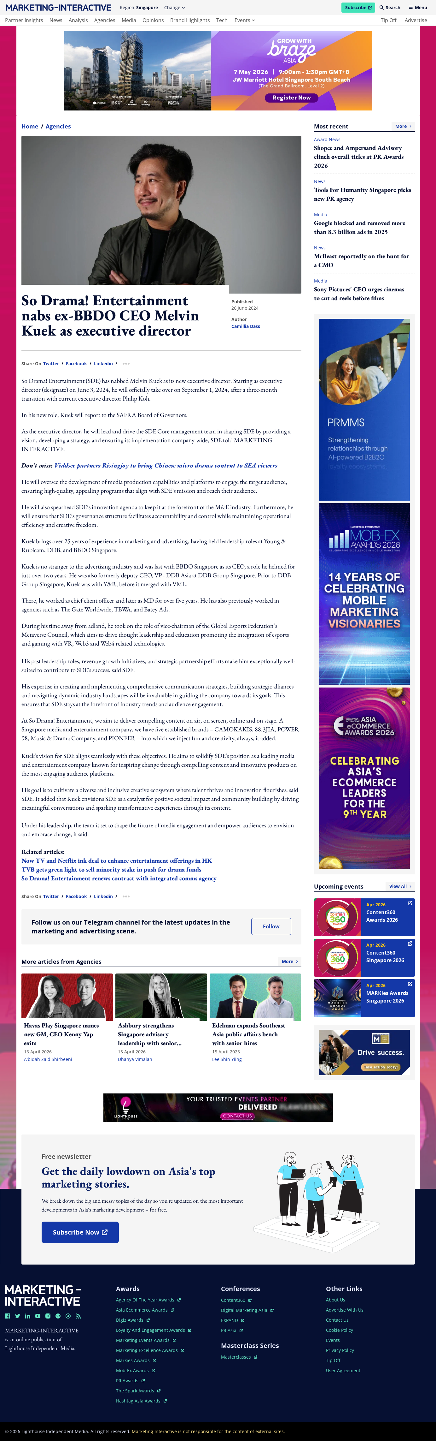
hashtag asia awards (141, 1401)
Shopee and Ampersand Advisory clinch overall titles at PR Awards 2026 (359, 157)
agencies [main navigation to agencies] (104, 20)
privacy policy (340, 1350)
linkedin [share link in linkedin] (103, 363)
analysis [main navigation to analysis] (78, 20)
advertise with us (344, 1310)
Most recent (364, 126)
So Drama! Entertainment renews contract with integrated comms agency (119, 878)
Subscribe (360, 8)
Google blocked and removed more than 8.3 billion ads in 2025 (359, 227)
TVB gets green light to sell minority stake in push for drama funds (111, 869)
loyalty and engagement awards (153, 1330)
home (29, 126)
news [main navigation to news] (55, 20)
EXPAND (232, 1320)
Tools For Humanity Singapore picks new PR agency (362, 194)
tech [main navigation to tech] (222, 20)
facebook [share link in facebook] (76, 363)
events (245, 20)
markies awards (136, 1360)
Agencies (58, 126)
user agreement (343, 1370)
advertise (416, 20)
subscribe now (86, 1234)
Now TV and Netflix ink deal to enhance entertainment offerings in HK (116, 860)
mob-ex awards (135, 1370)
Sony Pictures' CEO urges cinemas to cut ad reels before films (359, 293)
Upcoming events (364, 886)
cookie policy (339, 1330)
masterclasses (239, 1357)
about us (335, 1300)
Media (320, 214)
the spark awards (138, 1391)
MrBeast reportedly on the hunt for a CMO (361, 260)
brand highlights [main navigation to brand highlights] (190, 20)
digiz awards (133, 1320)
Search (390, 7)
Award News (327, 139)
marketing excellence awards (150, 1350)
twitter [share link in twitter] (51, 363)
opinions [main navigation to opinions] (153, 20)
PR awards (130, 1381)
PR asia (232, 1330)
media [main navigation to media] (129, 20)
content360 (236, 1300)
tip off (389, 20)
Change (174, 7)
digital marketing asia (247, 1310)
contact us (337, 1320)
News (320, 181)
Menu (418, 7)
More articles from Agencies (161, 961)
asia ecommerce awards (145, 1310)
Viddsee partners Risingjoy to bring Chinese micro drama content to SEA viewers (165, 465)
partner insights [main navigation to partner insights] (24, 20)
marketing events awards (146, 1340)
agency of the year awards (148, 1300)
